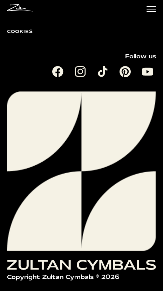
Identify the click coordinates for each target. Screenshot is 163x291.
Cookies (20, 31)
